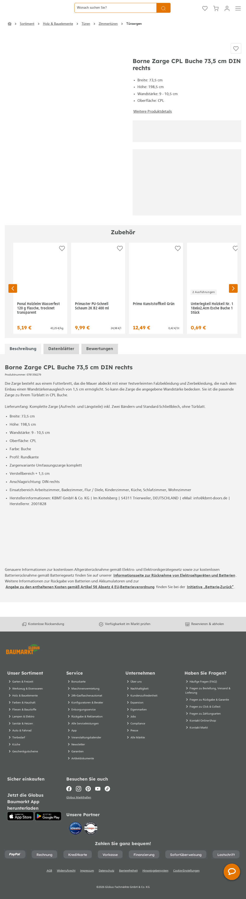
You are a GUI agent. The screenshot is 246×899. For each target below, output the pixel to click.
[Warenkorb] (215, 13)
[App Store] (20, 815)
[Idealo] (76, 828)
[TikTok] (107, 787)
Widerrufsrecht (66, 870)
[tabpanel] (23, 362)
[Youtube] (98, 787)
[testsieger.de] (91, 828)
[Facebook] (70, 787)
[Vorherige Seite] (12, 302)
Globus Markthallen (79, 796)
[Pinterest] (88, 787)
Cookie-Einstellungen (186, 870)
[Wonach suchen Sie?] (115, 13)
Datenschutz (106, 870)
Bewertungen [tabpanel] (99, 362)
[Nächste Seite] (233, 302)
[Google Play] (48, 815)
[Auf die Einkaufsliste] (236, 60)
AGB (49, 870)
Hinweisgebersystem (155, 870)
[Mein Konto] (227, 13)
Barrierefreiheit (128, 870)
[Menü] (238, 13)
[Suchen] (163, 13)
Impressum (87, 870)
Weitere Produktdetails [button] (152, 125)
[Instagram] (78, 787)
